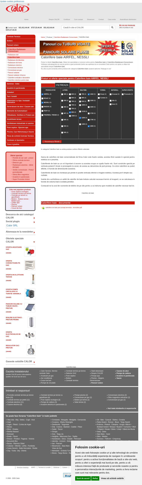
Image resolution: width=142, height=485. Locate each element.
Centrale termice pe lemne (21, 193)
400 (66, 94)
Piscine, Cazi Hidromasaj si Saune (20, 132)
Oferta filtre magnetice (21, 175)
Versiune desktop (22, 467)
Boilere (10, 41)
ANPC (33, 467)
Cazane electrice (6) (14, 404)
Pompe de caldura (123, 373)
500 (66, 119)
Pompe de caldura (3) (49, 402)
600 (73, 94)
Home (26, 19)
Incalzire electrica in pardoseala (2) (54, 404)
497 (66, 113)
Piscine (14, 204)
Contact (101, 19)
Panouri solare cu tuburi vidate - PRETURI (14, 306)
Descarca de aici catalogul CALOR (20, 216)
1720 (93, 113)
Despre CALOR (54, 19)
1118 (84, 111)
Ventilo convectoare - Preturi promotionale (23, 171)
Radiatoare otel (13, 55)
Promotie (128, 94)
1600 (93, 107)
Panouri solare (12, 45)
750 (73, 108)
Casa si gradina (13, 144)
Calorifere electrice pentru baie (18, 80)
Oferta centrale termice (21, 160)
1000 (84, 105)
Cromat (116, 94)
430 (66, 100)
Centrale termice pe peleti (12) (18, 400)
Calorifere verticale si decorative (19, 77)
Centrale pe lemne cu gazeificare (19, 196)
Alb (114, 100)
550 (66, 126)
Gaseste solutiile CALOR (19, 361)
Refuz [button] (95, 478)
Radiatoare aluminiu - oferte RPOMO (23, 166)
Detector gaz (17, 163)
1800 (93, 126)
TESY (47, 111)
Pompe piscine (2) (81, 395)
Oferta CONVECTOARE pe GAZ (13, 263)
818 (84, 101)
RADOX (47, 106)
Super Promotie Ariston (21, 179)
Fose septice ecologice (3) (50, 400)
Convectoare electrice (15, 67)
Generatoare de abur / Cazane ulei (20, 107)
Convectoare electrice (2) (117, 395)
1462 (93, 94)
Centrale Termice (13, 37)
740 (73, 105)
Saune (118, 378)
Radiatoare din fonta (15, 62)
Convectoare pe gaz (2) (83, 397)
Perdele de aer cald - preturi (23, 158)
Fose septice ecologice (20, 192)
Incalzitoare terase (14, 119)
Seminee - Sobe (13, 84)
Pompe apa (95, 376)
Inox (114, 104)
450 (66, 107)
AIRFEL (47, 94)
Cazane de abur (122, 371)
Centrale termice (72, 380)
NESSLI (47, 102)
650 (73, 98)
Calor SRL (12, 225)
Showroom (90, 19)
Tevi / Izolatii (12, 96)
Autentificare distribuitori (128, 19)
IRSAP (47, 98)
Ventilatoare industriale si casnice (20, 123)
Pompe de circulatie (48, 383)
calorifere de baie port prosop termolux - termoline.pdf (64, 207)
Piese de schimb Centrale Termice (20, 136)
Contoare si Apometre (15, 140)
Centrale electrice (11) (15, 402)
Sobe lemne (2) (80, 402)
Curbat (103, 98)
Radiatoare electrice (15, 65)
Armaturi (10, 92)
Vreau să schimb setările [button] (112, 478)
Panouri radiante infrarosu (17, 75)
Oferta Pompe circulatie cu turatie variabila (13, 291)
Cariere (64, 467)
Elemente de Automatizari (17, 111)
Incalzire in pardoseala (16, 88)
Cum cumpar (78, 19)
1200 (84, 118)
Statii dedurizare (97, 371)
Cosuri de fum (17, 208)
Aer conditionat (46, 378)
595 (66, 132)
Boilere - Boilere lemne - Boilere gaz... (20, 200)
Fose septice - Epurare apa (17, 128)
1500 (93, 100)
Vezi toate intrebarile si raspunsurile (122, 408)
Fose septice (70, 376)
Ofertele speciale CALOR (15, 240)
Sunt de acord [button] (83, 478)
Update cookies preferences (12, 1)
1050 (74, 116)
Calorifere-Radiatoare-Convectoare (17, 50)
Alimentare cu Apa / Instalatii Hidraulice (18, 101)
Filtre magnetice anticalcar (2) (119, 397)
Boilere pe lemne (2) (81, 400)
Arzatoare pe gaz (47, 376)
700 (73, 101)
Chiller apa (15, 203)
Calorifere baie (14, 57)
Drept (103, 94)
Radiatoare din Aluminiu (16, 60)
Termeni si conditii (44, 467)
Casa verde (112, 19)
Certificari (67, 19)
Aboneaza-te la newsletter (19, 231)
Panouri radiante (13, 72)
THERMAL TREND (51, 115)
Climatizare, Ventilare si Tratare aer (21, 115)
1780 (93, 119)
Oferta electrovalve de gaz (13, 334)
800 (73, 112)
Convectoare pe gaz (15, 70)
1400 (84, 124)
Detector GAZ (71, 373)
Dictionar (56, 467)
